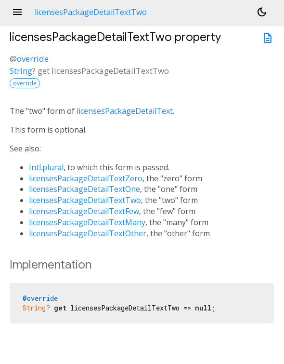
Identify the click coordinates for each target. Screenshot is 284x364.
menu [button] (17, 12)
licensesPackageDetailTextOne (84, 189)
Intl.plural (46, 167)
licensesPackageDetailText (125, 111)
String (21, 70)
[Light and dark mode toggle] (262, 12)
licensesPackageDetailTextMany (87, 222)
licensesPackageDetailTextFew (84, 211)
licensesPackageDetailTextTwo (85, 200)
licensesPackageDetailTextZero (85, 178)
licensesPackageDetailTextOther (87, 233)
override (33, 58)
